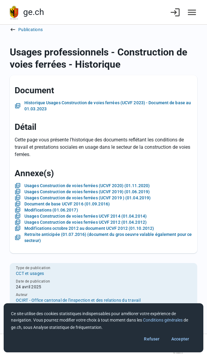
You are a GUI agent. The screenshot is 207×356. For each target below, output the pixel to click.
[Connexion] (175, 12)
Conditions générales (163, 320)
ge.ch (33, 12)
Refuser (151, 338)
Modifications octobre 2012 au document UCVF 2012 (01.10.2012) (89, 228)
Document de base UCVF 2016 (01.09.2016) (67, 203)
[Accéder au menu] (192, 12)
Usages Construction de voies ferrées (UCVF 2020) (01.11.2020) (87, 185)
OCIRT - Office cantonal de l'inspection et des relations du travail (78, 300)
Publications (30, 29)
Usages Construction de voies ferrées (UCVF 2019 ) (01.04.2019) (87, 197)
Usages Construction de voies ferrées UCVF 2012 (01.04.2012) (85, 222)
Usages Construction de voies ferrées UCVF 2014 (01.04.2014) (85, 216)
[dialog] (103, 327)
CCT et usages (30, 273)
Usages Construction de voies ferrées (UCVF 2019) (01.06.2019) (87, 191)
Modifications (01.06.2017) (51, 210)
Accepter (180, 338)
